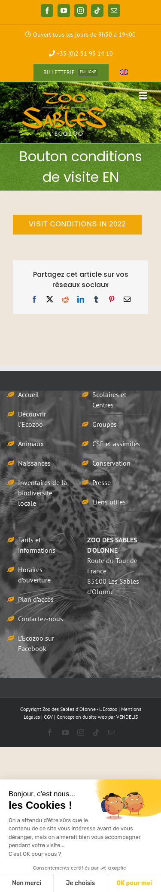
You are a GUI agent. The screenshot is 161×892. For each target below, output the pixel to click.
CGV (48, 717)
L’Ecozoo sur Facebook (36, 643)
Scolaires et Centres (109, 399)
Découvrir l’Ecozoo (32, 419)
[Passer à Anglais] (124, 72)
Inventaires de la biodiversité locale (42, 492)
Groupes (104, 424)
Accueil (28, 394)
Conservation (111, 463)
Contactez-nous (40, 618)
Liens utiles (109, 502)
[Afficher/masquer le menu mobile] (143, 95)
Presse (101, 482)
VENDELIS (127, 717)
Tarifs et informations (36, 544)
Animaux (31, 443)
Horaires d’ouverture (34, 574)
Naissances (34, 463)
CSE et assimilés (116, 443)
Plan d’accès (36, 599)
